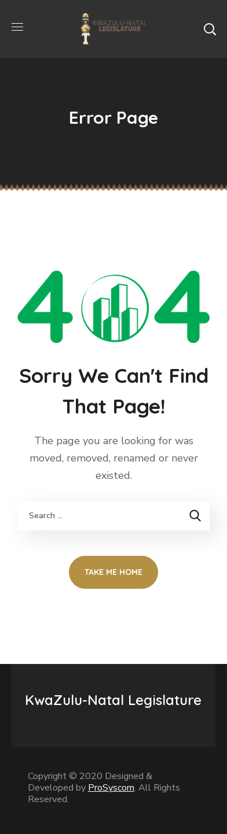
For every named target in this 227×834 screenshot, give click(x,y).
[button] (209, 29)
